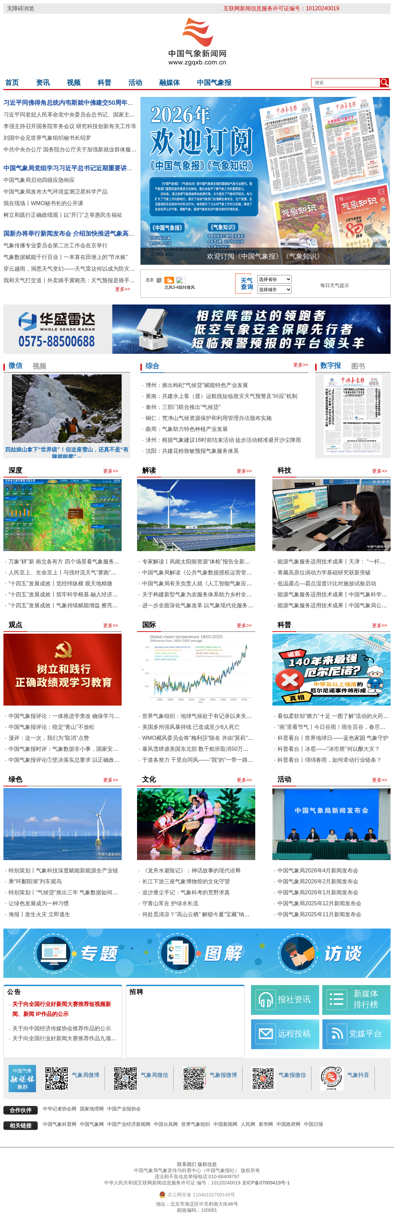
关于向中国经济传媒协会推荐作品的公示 (61, 1028)
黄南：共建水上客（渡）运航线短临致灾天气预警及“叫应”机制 (221, 396)
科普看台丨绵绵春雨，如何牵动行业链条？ (330, 760)
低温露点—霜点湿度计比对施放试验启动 (327, 583)
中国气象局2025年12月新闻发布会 (319, 903)
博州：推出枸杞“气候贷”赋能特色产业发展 (197, 385)
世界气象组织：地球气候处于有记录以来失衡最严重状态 (210, 716)
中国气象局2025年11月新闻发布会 (319, 914)
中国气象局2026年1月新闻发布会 (318, 892)
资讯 (43, 82)
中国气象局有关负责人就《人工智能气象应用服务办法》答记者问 (221, 583)
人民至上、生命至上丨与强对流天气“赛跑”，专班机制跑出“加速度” (89, 572)
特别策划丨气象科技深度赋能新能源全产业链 (63, 870)
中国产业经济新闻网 (128, 1124)
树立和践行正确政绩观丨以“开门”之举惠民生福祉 (62, 215)
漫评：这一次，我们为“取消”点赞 (49, 738)
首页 (12, 82)
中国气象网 (92, 1124)
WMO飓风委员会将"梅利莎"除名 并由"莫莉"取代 (200, 738)
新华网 (266, 1124)
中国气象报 (214, 82)
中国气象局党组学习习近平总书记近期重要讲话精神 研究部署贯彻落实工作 (106, 168)
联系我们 (186, 1164)
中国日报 (313, 1124)
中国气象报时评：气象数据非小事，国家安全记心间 (72, 749)
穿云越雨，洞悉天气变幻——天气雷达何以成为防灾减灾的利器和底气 (88, 269)
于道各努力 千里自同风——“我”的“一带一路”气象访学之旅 (212, 760)
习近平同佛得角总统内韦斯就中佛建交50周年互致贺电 (77, 102)
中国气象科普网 (59, 1124)
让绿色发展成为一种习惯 (39, 903)
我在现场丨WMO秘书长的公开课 (43, 203)
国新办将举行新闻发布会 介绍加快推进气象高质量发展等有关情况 (93, 233)
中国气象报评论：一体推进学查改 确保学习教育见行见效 (78, 716)
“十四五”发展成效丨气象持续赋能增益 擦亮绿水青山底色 (77, 605)
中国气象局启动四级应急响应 (39, 180)
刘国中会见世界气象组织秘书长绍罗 (47, 138)
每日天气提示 (334, 285)
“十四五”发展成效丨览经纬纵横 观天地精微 (60, 583)
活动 (135, 82)
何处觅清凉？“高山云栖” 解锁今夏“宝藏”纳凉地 (198, 914)
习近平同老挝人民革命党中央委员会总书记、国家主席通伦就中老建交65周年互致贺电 (107, 114)
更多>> (122, 289)
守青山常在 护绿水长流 (170, 903)
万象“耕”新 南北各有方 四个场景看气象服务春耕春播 (72, 561)
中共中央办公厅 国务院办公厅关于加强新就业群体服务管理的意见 (83, 149)
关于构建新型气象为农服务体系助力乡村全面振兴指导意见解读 (219, 594)
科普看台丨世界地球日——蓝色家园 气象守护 (333, 738)
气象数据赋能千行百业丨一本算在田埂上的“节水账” (65, 257)
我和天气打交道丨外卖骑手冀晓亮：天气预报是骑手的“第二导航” (82, 280)
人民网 (248, 1124)
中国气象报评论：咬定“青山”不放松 (52, 727)
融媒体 (169, 82)
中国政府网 (288, 1124)
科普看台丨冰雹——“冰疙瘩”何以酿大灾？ (329, 749)
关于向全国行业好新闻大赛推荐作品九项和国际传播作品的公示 (89, 1038)
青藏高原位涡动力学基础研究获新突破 (324, 572)
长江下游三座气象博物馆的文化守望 (186, 881)
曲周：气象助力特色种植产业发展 (187, 429)
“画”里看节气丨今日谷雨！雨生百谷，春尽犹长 (334, 727)
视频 (74, 82)
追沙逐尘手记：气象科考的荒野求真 (186, 892)
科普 (104, 82)
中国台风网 (166, 1124)
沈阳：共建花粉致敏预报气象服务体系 (192, 451)
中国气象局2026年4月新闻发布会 (318, 870)
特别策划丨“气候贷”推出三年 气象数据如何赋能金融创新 (77, 892)
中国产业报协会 (124, 1108)
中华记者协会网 (59, 1108)
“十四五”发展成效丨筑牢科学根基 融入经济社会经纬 (71, 594)
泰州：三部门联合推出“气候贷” (183, 407)
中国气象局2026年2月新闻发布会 (318, 881)
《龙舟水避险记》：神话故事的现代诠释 (191, 870)
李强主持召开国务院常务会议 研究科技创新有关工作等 (69, 126)
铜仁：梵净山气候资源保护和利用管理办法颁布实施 (209, 418)
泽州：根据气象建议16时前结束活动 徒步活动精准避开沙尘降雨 (223, 440)
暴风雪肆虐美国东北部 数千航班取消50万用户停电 (203, 749)
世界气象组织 (195, 1124)
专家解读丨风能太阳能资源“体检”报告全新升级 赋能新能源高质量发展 (227, 561)
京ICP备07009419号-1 (266, 1182)
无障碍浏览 (20, 8)
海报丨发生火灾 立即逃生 (39, 914)
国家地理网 (92, 1108)
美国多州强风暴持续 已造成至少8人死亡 (191, 727)
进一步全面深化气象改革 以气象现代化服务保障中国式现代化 (217, 605)
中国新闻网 (225, 1124)
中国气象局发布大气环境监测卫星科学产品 (55, 192)
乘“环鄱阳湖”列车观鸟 (35, 881)
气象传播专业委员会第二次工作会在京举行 (55, 245)
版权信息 (207, 1164)
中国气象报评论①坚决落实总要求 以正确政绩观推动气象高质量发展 (91, 760)
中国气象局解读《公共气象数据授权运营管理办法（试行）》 (216, 572)
